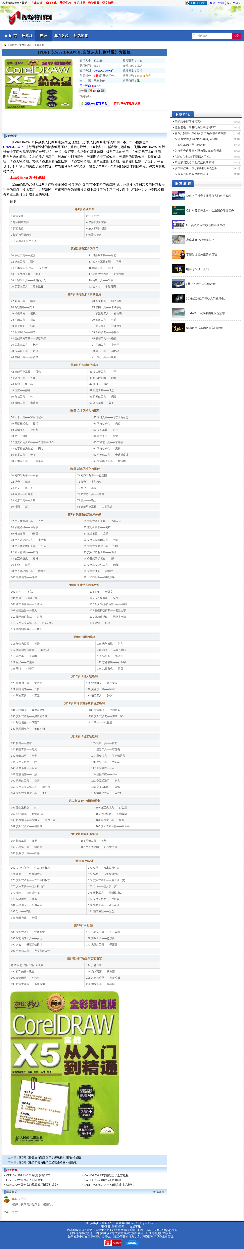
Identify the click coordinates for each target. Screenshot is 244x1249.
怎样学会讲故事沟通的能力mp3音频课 (198, 150)
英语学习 (65, 2)
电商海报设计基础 (197, 269)
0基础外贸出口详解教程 (201, 283)
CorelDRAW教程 (104, 70)
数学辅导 (93, 2)
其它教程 (61, 36)
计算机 (27, 36)
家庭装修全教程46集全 (200, 239)
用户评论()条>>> (91, 85)
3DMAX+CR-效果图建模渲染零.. (206, 313)
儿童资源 (36, 2)
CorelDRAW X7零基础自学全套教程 (107, 1175)
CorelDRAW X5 (14, 147)
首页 (21, 45)
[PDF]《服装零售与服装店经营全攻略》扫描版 (48, 1162)
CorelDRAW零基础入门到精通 (24, 1180)
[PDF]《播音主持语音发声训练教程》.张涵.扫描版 (50, 1157)
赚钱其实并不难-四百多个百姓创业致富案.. (201, 133)
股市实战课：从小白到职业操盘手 (196, 168)
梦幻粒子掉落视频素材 (189, 121)
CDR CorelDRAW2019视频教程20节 (28, 1175)
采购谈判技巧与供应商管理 (191, 174)
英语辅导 (79, 2)
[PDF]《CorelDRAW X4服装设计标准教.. (109, 1184)
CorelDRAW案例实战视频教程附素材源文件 (33, 1184)
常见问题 (81, 36)
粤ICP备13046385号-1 (113, 1226)
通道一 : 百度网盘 (94, 103)
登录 (212, 3)
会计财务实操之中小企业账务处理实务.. (210, 210)
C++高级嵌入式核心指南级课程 (205, 225)
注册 (221, 3)
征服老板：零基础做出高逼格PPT (195, 127)
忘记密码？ (234, 3)
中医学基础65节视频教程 (190, 144)
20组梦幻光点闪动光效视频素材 (194, 162)
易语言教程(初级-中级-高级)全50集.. (197, 139)
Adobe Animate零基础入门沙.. (193, 156)
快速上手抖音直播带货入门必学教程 (208, 195)
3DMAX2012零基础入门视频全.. (206, 298)
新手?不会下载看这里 (126, 103)
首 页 (13, 36)
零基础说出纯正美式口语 (201, 254)
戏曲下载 (51, 2)
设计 (43, 36)
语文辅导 (108, 2)
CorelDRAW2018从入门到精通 (103, 1180)
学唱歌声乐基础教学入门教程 (204, 327)
